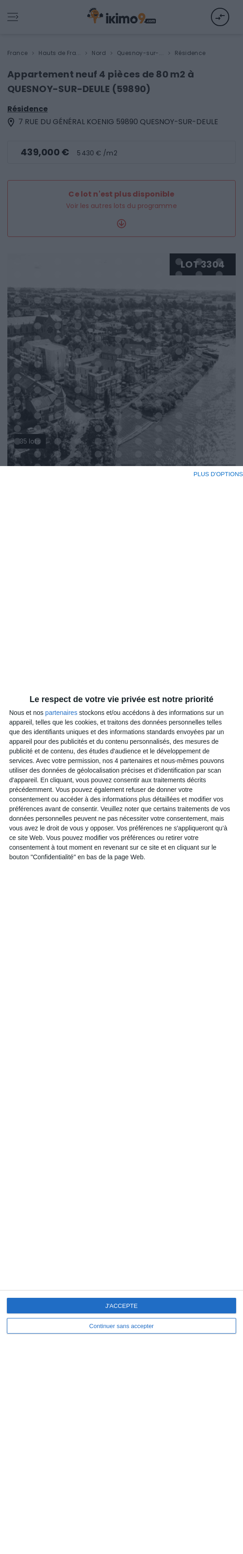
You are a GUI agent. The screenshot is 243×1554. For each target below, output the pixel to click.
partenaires (61, 712)
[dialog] (121, 1010)
